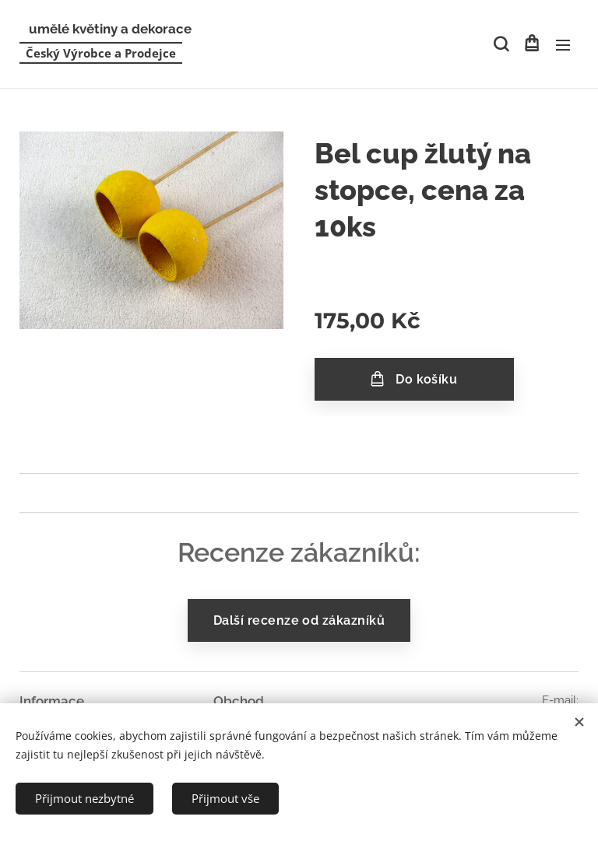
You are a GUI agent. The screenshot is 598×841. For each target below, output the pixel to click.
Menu (563, 45)
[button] (499, 44)
